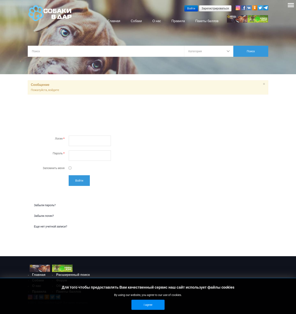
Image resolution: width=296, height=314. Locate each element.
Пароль (59, 154)
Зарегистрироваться (215, 8)
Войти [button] (191, 8)
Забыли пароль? (45, 206)
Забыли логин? (44, 216)
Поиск (251, 51)
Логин (60, 139)
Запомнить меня (54, 169)
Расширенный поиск (73, 275)
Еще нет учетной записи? (50, 227)
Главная (38, 275)
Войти (79, 181)
